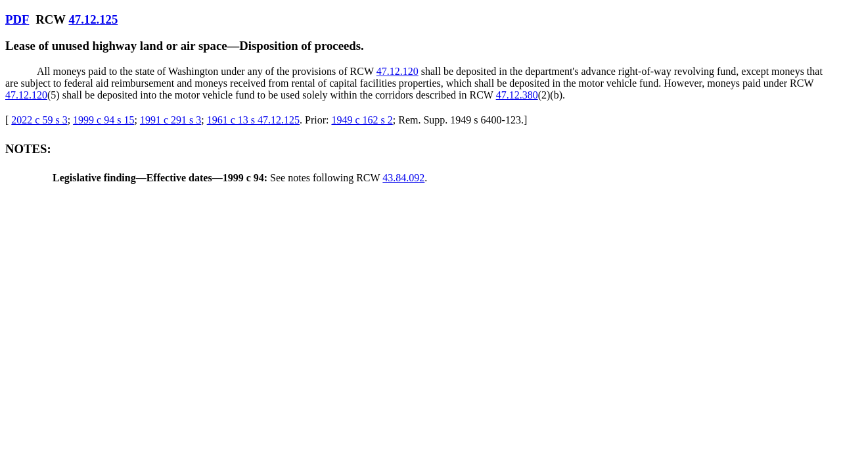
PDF (17, 19)
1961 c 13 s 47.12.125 (253, 119)
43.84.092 (403, 177)
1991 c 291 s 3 (170, 119)
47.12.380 (517, 95)
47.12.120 (397, 71)
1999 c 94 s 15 (103, 119)
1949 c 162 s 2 (361, 119)
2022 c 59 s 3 (39, 119)
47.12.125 (93, 19)
